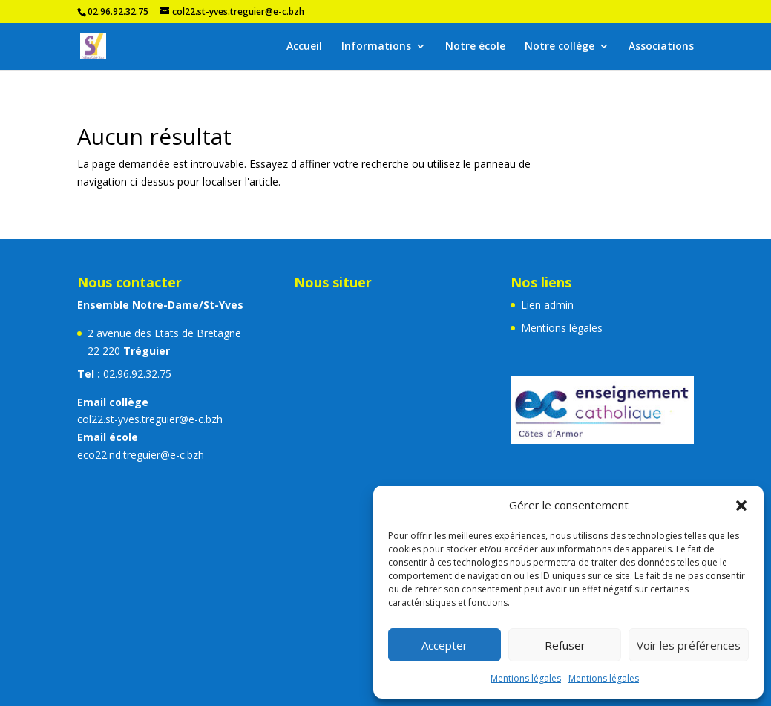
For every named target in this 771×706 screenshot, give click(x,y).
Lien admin (547, 305)
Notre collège (559, 47)
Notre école (475, 47)
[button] (741, 505)
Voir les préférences (689, 645)
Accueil (304, 47)
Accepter (444, 645)
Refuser (565, 645)
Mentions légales (526, 678)
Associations (661, 47)
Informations (376, 47)
